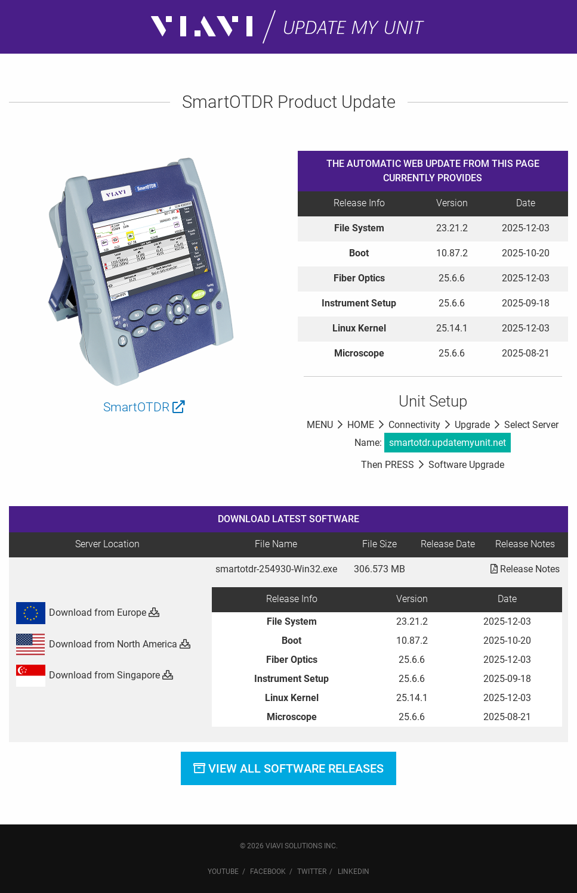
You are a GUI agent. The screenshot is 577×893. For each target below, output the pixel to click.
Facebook (268, 871)
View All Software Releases (288, 768)
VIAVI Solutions (294, 846)
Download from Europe (87, 612)
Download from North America (102, 644)
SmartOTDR (144, 407)
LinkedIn (353, 871)
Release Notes (525, 569)
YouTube (223, 871)
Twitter (311, 871)
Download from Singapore (94, 675)
